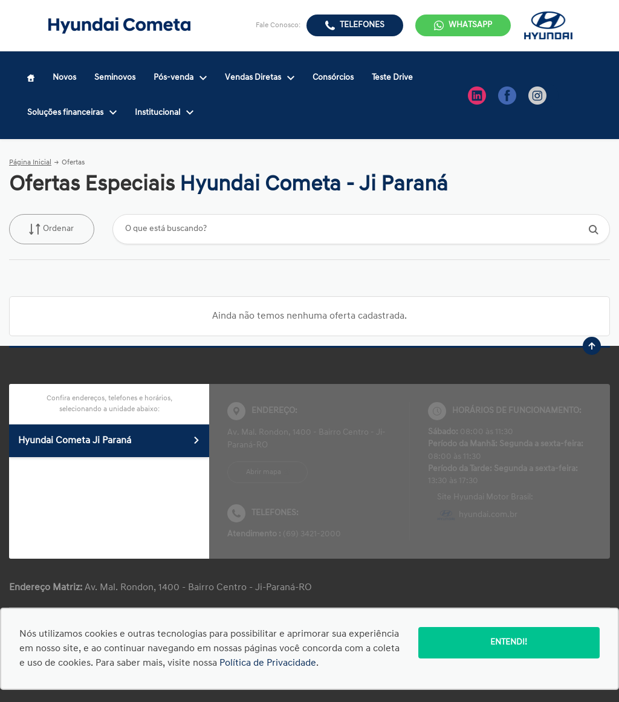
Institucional (164, 112)
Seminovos (114, 77)
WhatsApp (470, 25)
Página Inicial (30, 162)
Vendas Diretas (259, 77)
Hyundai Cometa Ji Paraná (109, 441)
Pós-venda (180, 77)
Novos (64, 77)
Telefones (362, 25)
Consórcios (333, 77)
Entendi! (508, 642)
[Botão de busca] (593, 229)
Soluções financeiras (72, 112)
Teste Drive (392, 77)
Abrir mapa (263, 472)
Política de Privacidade (267, 663)
